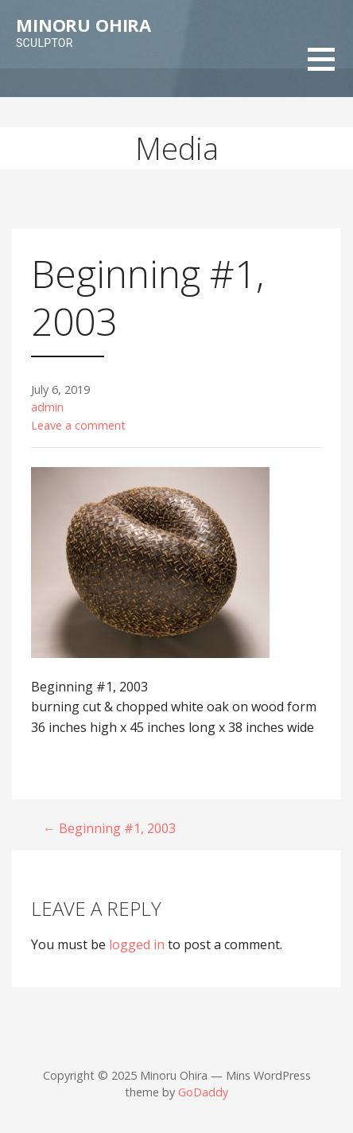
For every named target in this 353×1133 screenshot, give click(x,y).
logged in (137, 944)
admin (47, 407)
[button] (330, 69)
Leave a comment (78, 425)
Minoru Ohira (83, 25)
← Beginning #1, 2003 (109, 828)
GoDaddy (203, 1092)
